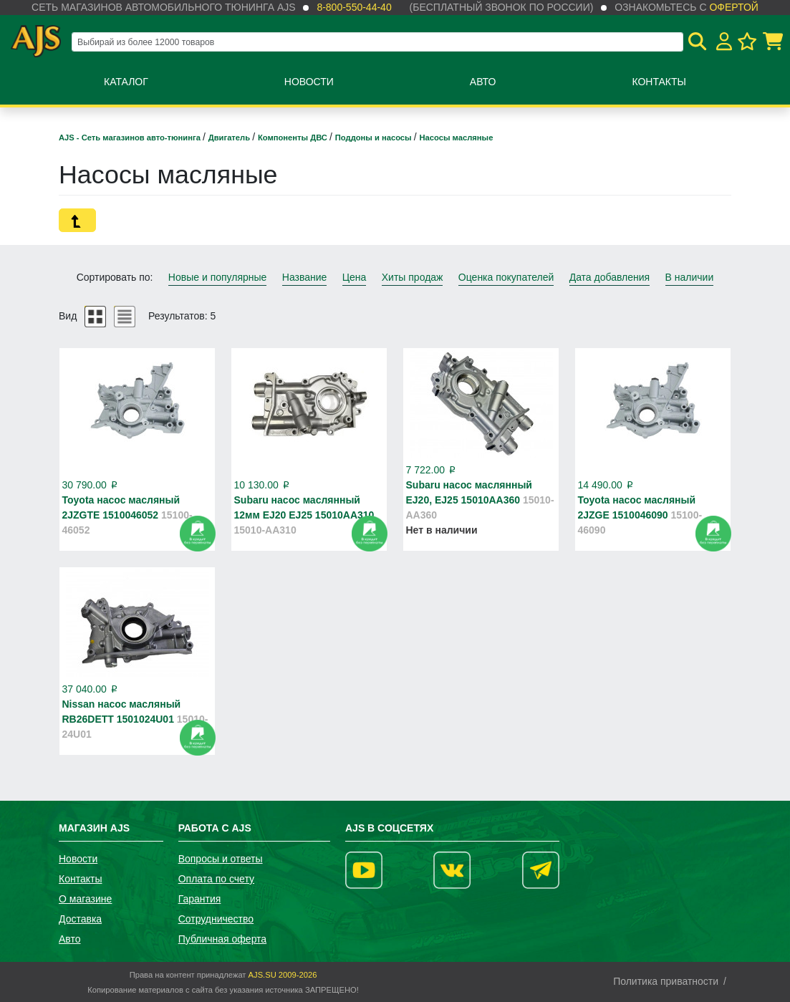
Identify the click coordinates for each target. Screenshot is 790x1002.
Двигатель (230, 137)
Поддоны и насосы (374, 137)
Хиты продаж (412, 277)
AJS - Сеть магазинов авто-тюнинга (131, 137)
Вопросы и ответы (220, 858)
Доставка (80, 919)
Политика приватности (665, 981)
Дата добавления (609, 277)
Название (304, 277)
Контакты (659, 81)
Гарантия (199, 899)
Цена (354, 277)
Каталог (126, 81)
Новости (309, 81)
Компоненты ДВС (293, 137)
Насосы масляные (456, 137)
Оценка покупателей (506, 277)
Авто (483, 81)
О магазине (85, 899)
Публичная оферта (222, 939)
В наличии (689, 277)
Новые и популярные (217, 277)
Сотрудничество (216, 919)
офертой (733, 7)
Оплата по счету (216, 879)
